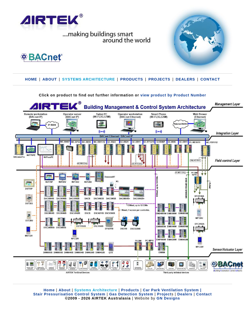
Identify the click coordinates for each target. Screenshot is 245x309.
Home (49, 290)
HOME (31, 79)
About (64, 290)
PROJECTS (159, 79)
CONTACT (210, 79)
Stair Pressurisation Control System (69, 294)
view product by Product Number (173, 95)
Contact (204, 294)
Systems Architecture (95, 290)
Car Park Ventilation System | (172, 290)
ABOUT (49, 79)
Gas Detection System (131, 294)
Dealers (184, 294)
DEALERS (185, 79)
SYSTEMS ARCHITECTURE (88, 79)
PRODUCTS (131, 79)
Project (163, 294)
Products (130, 290)
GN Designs (168, 298)
